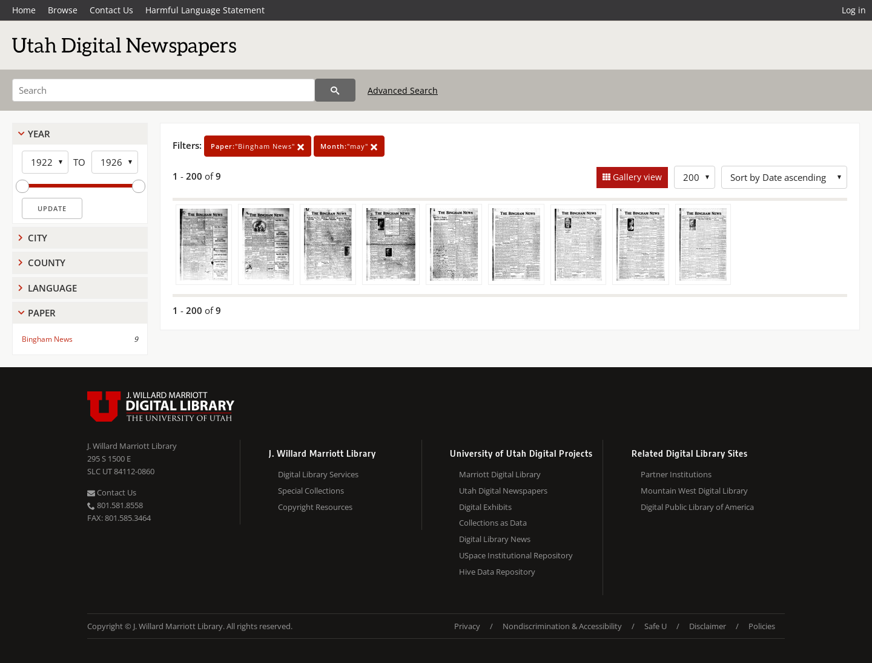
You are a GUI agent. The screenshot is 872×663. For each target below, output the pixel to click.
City (37, 238)
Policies (761, 626)
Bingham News (47, 339)
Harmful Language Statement (205, 10)
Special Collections (311, 490)
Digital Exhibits (485, 506)
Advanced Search (403, 90)
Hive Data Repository (497, 571)
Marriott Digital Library (500, 474)
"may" (349, 146)
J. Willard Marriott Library (132, 445)
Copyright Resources (315, 506)
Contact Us (111, 10)
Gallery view (636, 177)
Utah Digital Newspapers (503, 490)
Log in (854, 10)
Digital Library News (494, 539)
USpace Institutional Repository (516, 555)
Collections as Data (493, 522)
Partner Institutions (676, 474)
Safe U (655, 626)
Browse (63, 10)
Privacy (467, 626)
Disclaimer (707, 626)
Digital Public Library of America (697, 506)
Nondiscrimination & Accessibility (562, 626)
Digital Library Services (318, 474)
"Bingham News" (258, 146)
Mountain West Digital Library (694, 490)
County (46, 262)
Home (24, 10)
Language (52, 288)
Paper (42, 313)
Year (39, 134)
